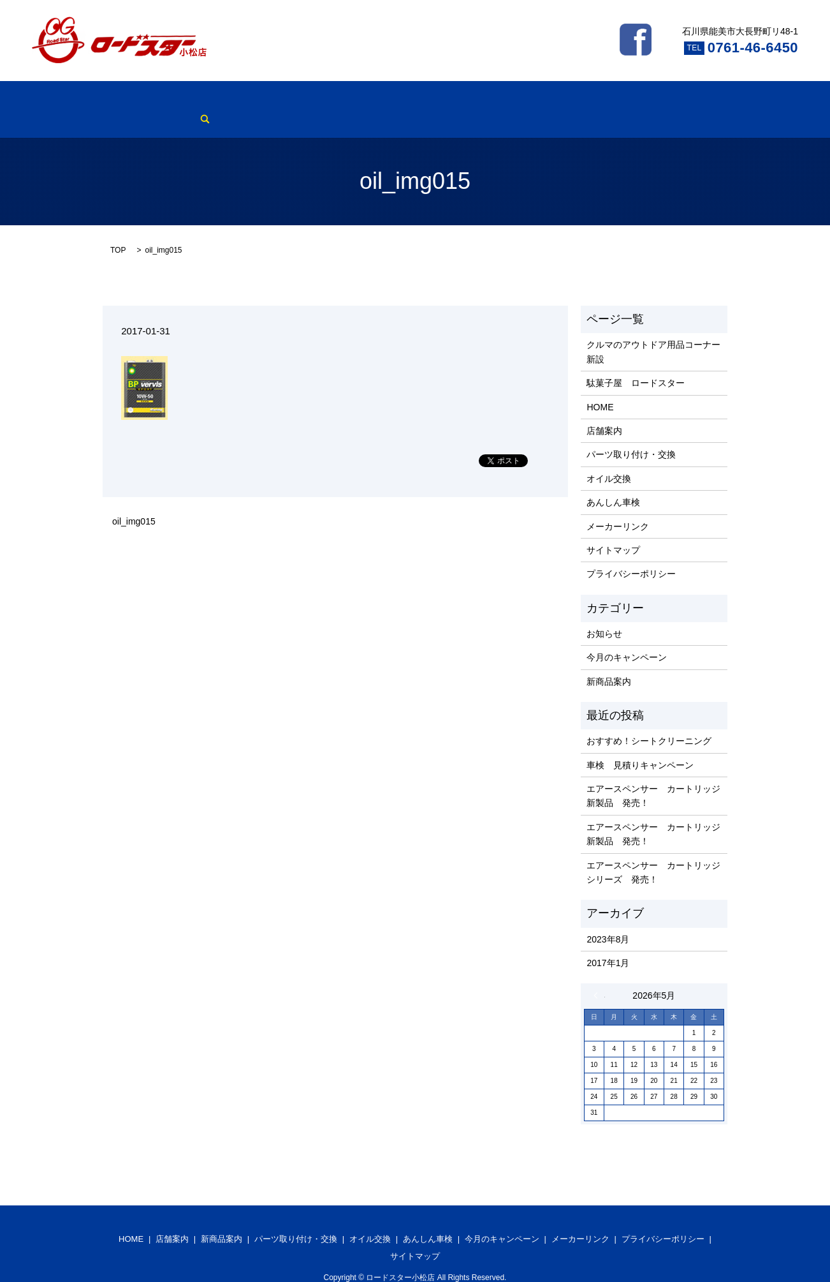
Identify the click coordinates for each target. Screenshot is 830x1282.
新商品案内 (212, 99)
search (649, 99)
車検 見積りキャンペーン (640, 745)
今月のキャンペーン (512, 99)
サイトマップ (613, 530)
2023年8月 (607, 919)
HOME (116, 99)
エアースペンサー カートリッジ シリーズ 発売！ (653, 852)
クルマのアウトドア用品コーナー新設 (653, 332)
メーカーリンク (596, 99)
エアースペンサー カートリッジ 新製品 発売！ (653, 776)
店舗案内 (159, 99)
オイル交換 (371, 99)
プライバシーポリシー (631, 554)
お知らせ (604, 614)
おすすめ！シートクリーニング (648, 721)
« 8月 (599, 976)
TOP (118, 230)
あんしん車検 (433, 99)
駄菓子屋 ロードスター (635, 363)
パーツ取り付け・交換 (292, 99)
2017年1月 (607, 943)
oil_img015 (134, 502)
